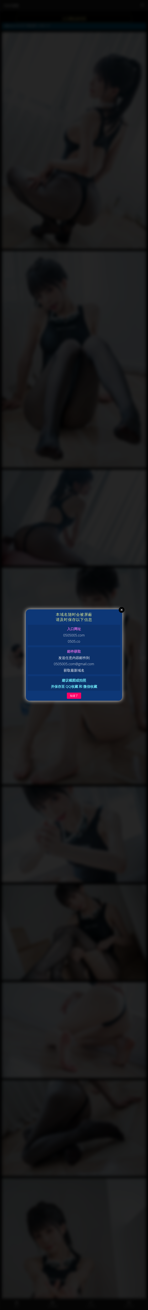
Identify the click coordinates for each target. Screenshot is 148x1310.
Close (121, 610)
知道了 (74, 695)
